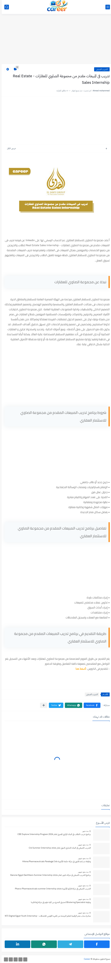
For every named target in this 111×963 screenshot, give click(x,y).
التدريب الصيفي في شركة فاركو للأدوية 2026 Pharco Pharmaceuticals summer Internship (51, 888)
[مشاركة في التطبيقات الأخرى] (42, 705)
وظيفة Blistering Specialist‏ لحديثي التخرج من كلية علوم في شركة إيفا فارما (59, 902)
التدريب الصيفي (100, 69)
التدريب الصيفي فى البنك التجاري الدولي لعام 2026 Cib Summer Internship (58, 847)
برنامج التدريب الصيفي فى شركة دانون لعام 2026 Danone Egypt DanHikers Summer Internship (49, 875)
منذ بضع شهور (81, 845)
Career (85, 959)
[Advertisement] (55, 41)
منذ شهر (84, 831)
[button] (90, 705)
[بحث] (5, 7)
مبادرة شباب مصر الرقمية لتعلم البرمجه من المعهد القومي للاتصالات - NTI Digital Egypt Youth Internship (46, 915)
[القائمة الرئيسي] (106, 7)
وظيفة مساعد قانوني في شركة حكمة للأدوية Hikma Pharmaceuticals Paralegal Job (55, 861)
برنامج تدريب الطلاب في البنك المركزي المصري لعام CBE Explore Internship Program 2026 (52, 834)
